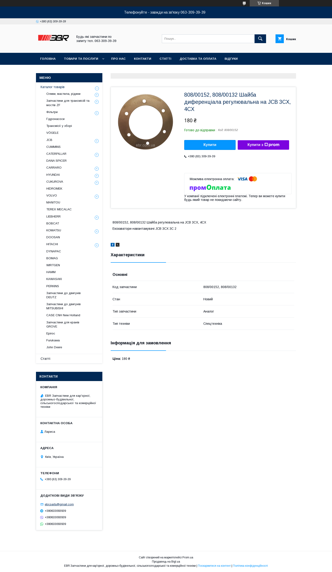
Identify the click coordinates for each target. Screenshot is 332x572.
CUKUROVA (54, 181)
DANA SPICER (56, 160)
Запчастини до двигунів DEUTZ (63, 295)
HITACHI (52, 244)
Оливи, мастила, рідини (63, 93)
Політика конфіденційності (250, 565)
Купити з (263, 145)
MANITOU (53, 202)
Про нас (118, 58)
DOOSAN (53, 237)
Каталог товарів (53, 87)
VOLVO (51, 195)
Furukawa (53, 340)
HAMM (51, 272)
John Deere (54, 347)
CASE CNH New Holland (63, 315)
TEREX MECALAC (59, 209)
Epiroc (50, 333)
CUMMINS (53, 147)
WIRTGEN (53, 265)
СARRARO (54, 167)
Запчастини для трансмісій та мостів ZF (67, 103)
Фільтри (52, 112)
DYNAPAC (53, 251)
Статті (165, 58)
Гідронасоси (55, 119)
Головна (48, 58)
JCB (49, 140)
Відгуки (231, 58)
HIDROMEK (54, 188)
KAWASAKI (54, 279)
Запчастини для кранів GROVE (62, 324)
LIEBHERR (53, 216)
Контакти (142, 58)
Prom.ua (187, 557)
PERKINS (52, 286)
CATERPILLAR (56, 153)
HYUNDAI (53, 174)
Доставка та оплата (198, 58)
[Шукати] (260, 38)
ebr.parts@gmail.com (59, 504)
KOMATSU (53, 230)
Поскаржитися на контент (214, 565)
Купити (210, 145)
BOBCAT (52, 223)
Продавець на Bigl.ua (166, 561)
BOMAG (52, 258)
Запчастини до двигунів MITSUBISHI (63, 306)
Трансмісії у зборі (59, 126)
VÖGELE (52, 132)
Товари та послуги (81, 58)
